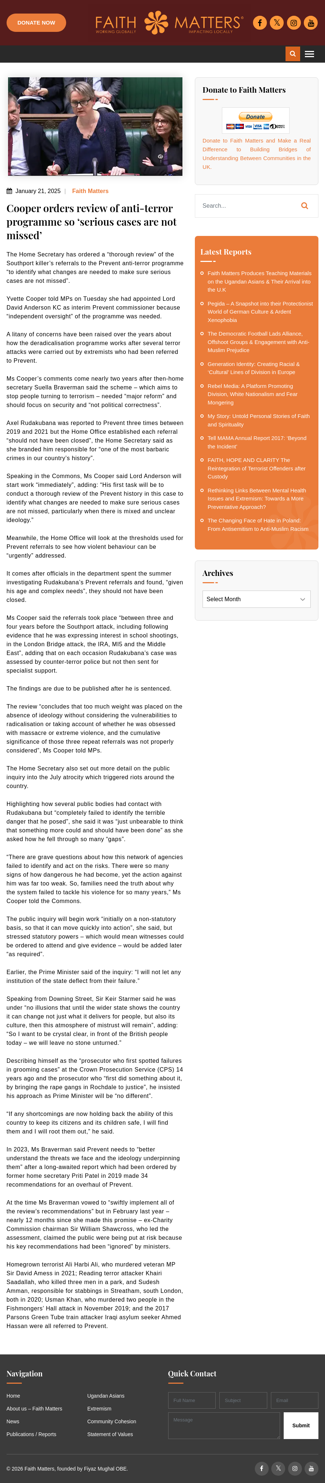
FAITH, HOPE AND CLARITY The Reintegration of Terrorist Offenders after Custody (257, 468)
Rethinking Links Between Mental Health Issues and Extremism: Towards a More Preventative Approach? (257, 498)
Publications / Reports (31, 1434)
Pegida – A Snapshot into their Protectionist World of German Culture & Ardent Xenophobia (260, 311)
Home (13, 1396)
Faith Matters (90, 191)
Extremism (99, 1409)
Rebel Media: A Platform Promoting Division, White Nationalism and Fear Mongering (253, 394)
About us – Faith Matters (35, 1409)
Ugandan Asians (106, 1396)
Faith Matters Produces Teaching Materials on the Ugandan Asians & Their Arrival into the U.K (259, 281)
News (13, 1421)
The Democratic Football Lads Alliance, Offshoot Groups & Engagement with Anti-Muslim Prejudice (258, 341)
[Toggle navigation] (309, 54)
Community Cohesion (111, 1421)
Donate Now (36, 22)
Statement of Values (110, 1434)
